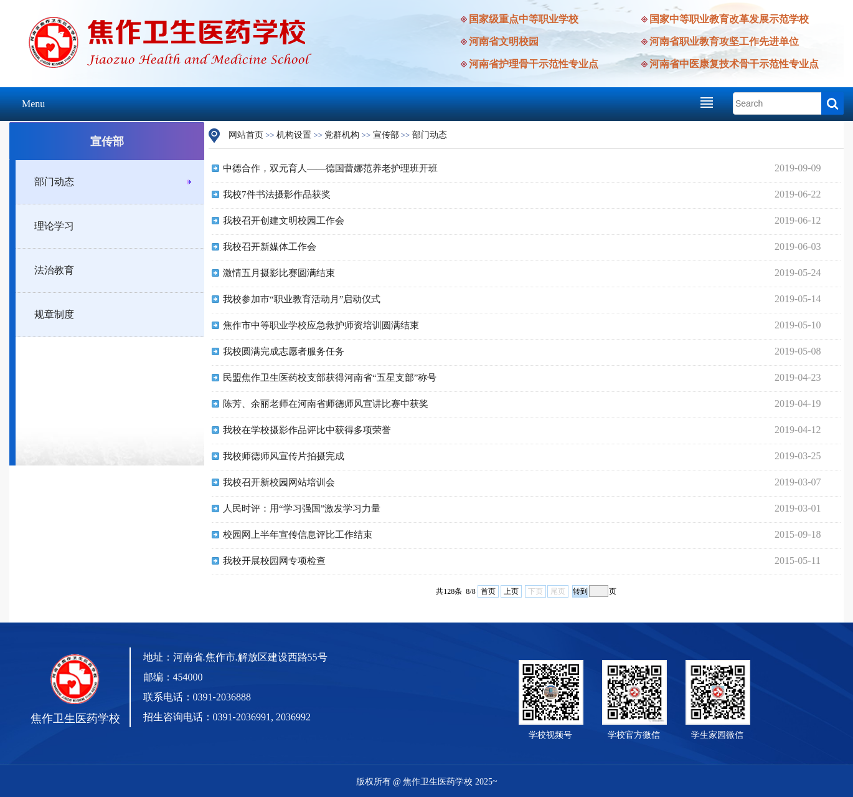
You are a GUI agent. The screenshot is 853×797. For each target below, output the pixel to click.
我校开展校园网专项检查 (274, 561)
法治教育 (54, 270)
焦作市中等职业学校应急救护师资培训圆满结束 (321, 325)
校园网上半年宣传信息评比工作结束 (297, 535)
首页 (488, 591)
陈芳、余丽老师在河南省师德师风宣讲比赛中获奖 (325, 404)
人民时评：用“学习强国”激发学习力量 (301, 508)
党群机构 (341, 135)
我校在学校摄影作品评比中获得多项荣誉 (307, 430)
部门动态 (54, 181)
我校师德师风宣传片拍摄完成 (283, 456)
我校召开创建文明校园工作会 (283, 221)
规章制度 (54, 314)
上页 (511, 591)
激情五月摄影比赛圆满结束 (279, 273)
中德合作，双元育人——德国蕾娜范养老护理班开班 (330, 168)
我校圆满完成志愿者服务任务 (283, 351)
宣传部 (386, 135)
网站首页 (246, 135)
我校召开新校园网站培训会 (279, 482)
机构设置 (293, 135)
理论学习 (54, 226)
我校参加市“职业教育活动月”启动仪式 (301, 299)
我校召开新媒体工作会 (269, 247)
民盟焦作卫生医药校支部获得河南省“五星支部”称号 (329, 378)
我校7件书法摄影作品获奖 (277, 194)
